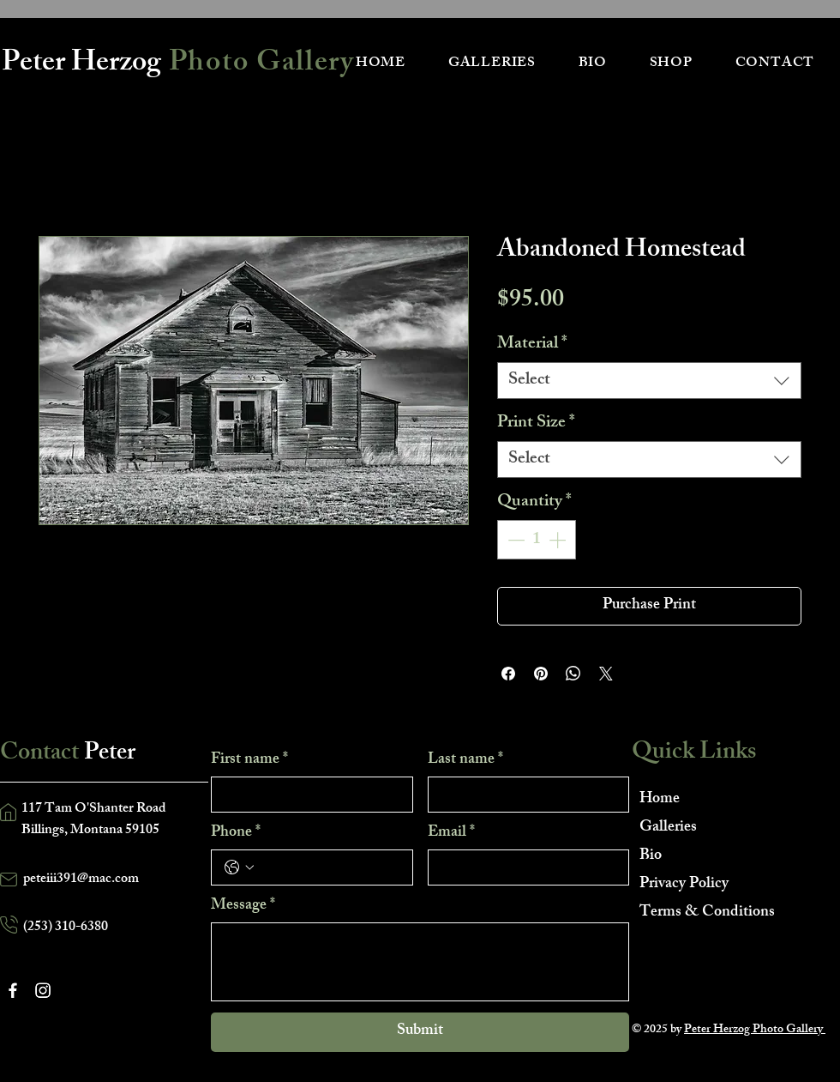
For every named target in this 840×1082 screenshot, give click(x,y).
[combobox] (649, 380)
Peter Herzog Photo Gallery (754, 1030)
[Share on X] (606, 673)
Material (532, 344)
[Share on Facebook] (508, 673)
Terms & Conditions (699, 913)
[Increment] (558, 540)
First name (249, 760)
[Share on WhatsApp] (573, 673)
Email (451, 833)
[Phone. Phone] (329, 867)
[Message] (420, 962)
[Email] (524, 867)
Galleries (668, 828)
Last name (465, 760)
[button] (492, 64)
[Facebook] (13, 990)
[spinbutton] (536, 540)
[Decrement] (514, 540)
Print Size (536, 423)
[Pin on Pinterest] (541, 673)
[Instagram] (43, 990)
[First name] (307, 794)
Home (659, 799)
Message (243, 906)
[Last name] (524, 794)
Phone (236, 833)
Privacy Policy (684, 884)
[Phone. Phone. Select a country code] (239, 867)
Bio (650, 856)
